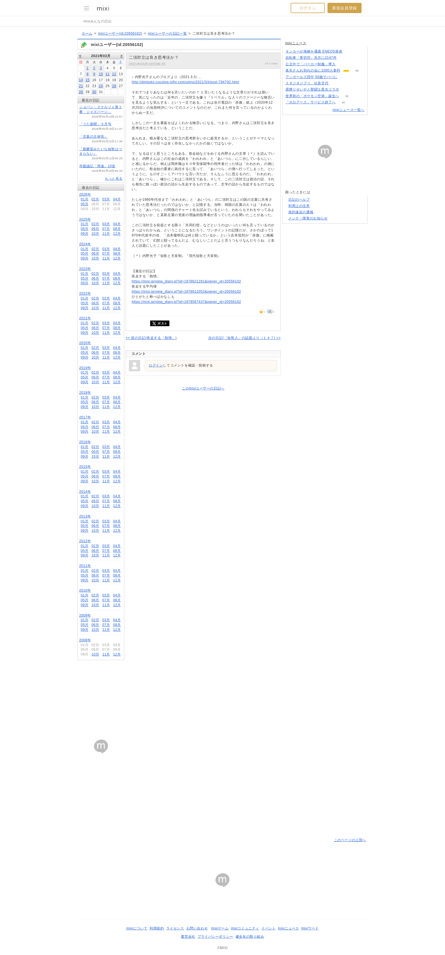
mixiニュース (295, 43)
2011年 (85, 566)
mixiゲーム (220, 928)
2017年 (85, 417)
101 (347, 89)
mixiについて (136, 928)
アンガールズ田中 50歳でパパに (311, 77)
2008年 (85, 640)
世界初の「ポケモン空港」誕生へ (312, 96)
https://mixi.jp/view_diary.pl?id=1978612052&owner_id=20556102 (186, 292)
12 (114, 74)
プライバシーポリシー (215, 937)
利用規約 (157, 928)
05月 (84, 204)
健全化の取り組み (250, 937)
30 (94, 92)
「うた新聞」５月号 (95, 124)
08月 (117, 229)
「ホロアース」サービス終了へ (310, 102)
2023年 (85, 269)
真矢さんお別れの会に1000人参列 (313, 70)
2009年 (85, 615)
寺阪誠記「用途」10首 (97, 166)
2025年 (85, 219)
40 (356, 70)
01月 (84, 199)
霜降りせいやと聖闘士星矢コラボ (312, 89)
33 (346, 96)
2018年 (85, 393)
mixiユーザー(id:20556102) (120, 33)
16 (343, 102)
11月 (106, 234)
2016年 (85, 442)
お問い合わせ (197, 928)
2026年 (85, 194)
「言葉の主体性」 (93, 137)
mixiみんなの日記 (97, 21)
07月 (106, 229)
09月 (84, 234)
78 (336, 83)
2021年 (85, 318)
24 (101, 86)
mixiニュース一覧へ (348, 110)
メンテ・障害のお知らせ (308, 218)
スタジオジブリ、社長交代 (307, 83)
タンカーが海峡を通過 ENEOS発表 (314, 51)
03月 (106, 199)
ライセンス (175, 928)
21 (81, 86)
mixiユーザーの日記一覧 (167, 33)
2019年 (85, 368)
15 (87, 80)
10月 (95, 234)
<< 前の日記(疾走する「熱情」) (151, 338)
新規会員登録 (344, 8)
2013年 (85, 516)
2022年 (85, 294)
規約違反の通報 (300, 212)
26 (114, 86)
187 (344, 57)
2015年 (85, 467)
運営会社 (188, 937)
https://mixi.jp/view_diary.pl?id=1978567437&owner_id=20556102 (186, 302)
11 (108, 74)
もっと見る (114, 179)
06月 (95, 229)
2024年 (85, 244)
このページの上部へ (350, 840)
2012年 (85, 541)
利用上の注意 (299, 206)
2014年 (85, 492)
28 (81, 92)
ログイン (307, 8)
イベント (268, 928)
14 (81, 80)
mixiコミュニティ (245, 928)
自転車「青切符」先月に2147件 (311, 58)
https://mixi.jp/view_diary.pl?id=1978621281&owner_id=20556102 (186, 281)
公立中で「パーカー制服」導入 (310, 64)
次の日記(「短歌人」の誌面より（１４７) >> (244, 338)
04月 (117, 199)
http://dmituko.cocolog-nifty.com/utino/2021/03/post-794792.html (185, 82)
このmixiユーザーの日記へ (203, 388)
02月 (95, 199)
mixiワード (310, 928)
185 (343, 64)
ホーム (87, 33)
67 (345, 77)
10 (101, 74)
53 (350, 51)
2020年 (85, 343)
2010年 (85, 590)
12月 (117, 234)
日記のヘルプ (299, 200)
